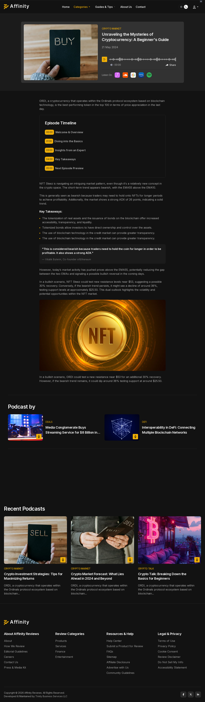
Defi (144, 421)
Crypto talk (146, 568)
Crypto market (111, 28)
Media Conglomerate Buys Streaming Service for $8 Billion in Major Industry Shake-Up (71, 432)
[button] (82, 7)
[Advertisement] (102, 473)
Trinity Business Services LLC (51, 696)
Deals (49, 421)
